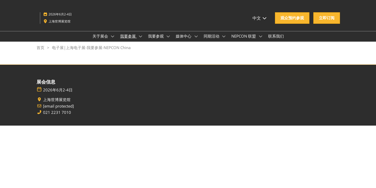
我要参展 (128, 36)
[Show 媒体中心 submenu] (196, 36)
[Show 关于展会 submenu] (112, 36)
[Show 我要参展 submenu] (140, 36)
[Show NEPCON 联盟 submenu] (260, 36)
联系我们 (276, 36)
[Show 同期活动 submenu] (224, 36)
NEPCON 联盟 (244, 36)
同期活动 (212, 36)
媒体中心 (184, 36)
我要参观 (156, 36)
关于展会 (100, 36)
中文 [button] (259, 18)
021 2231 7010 (57, 112)
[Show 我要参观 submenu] (168, 36)
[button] (292, 18)
